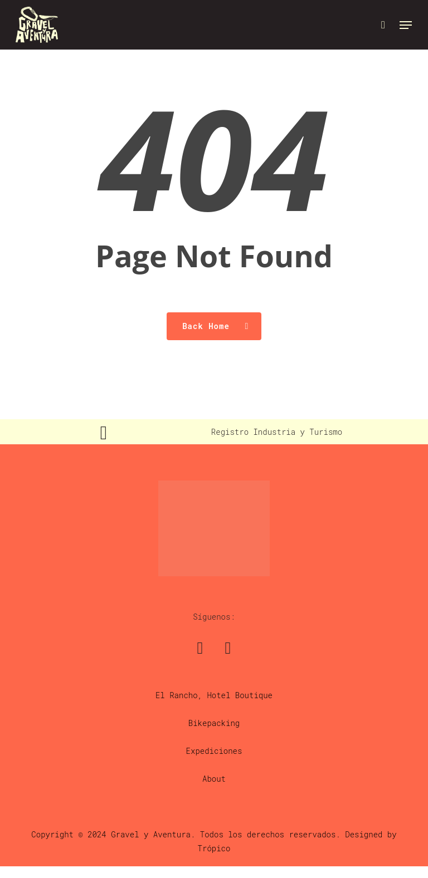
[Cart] (383, 25)
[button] (406, 25)
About (214, 778)
